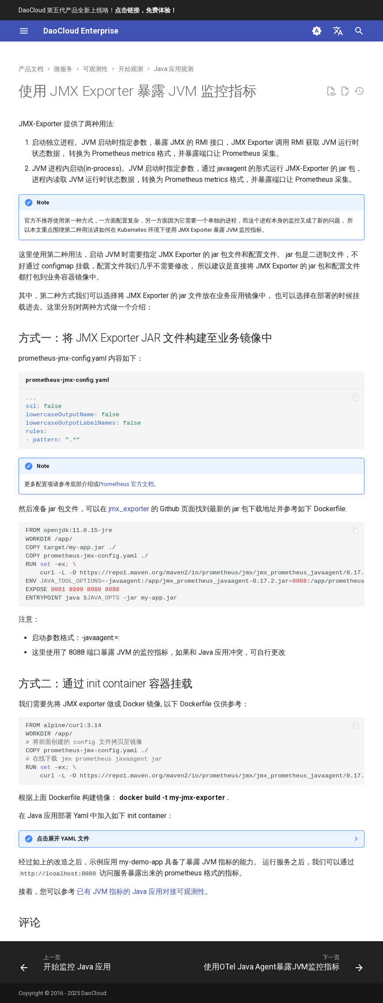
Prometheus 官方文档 (126, 484)
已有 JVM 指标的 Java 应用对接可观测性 (141, 891)
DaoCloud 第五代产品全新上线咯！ (98, 10)
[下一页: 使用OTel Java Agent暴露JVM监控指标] (282, 965)
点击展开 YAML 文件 (63, 838)
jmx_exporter (129, 509)
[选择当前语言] (338, 31)
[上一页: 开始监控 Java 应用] (67, 965)
